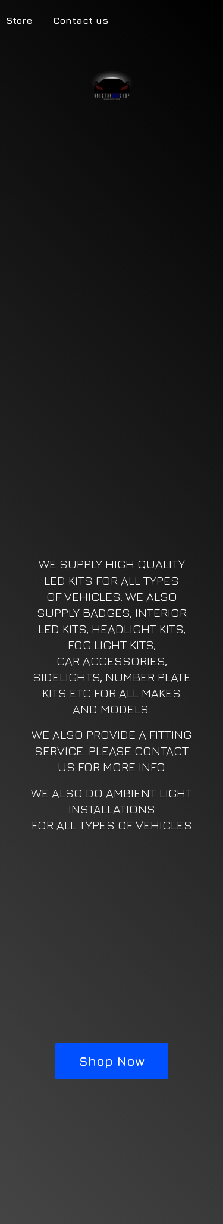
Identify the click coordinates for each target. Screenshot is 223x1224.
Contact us (80, 20)
